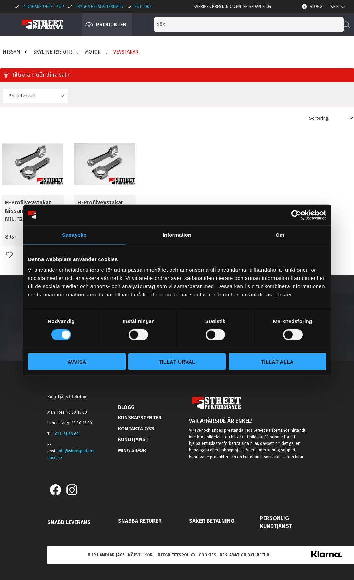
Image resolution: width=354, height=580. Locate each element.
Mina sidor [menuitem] (132, 450)
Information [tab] (177, 234)
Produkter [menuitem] (111, 24)
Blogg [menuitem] (316, 6)
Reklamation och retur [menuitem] (244, 555)
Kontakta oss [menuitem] (136, 429)
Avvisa (77, 362)
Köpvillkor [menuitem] (140, 555)
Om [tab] (280, 234)
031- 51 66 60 (67, 433)
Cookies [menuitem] (207, 555)
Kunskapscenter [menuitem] (139, 418)
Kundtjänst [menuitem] (133, 439)
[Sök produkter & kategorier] (240, 24)
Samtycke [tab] (74, 234)
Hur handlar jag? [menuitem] (106, 555)
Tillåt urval (177, 362)
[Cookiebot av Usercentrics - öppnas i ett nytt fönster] (296, 215)
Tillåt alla (277, 362)
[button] (321, 24)
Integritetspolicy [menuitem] (175, 555)
